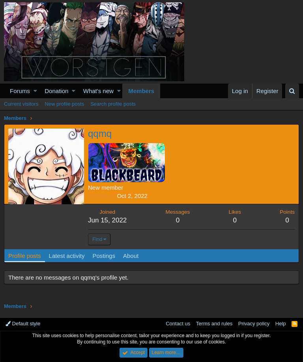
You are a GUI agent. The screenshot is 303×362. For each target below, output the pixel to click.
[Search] (292, 91)
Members (141, 91)
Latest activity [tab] (67, 255)
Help (280, 324)
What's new (98, 91)
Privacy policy (253, 324)
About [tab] (130, 255)
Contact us (178, 324)
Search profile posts (113, 104)
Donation (56, 91)
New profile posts (64, 104)
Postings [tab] (103, 255)
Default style (23, 324)
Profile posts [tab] (24, 255)
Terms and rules (214, 324)
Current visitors (21, 104)
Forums (20, 91)
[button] (35, 91)
